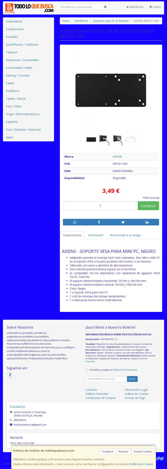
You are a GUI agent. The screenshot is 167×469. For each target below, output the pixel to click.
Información (95, 235)
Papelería (12, 122)
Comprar (148, 205)
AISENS (117, 156)
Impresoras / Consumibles (22, 60)
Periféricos (12, 91)
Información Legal (136, 390)
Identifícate (134, 7)
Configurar (108, 451)
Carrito (155, 7)
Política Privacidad (97, 394)
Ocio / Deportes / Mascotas (23, 129)
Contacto (91, 390)
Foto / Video (13, 106)
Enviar (132, 379)
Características (72, 235)
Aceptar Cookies (143, 451)
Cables (10, 83)
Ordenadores (14, 21)
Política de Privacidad (125, 369)
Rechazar (124, 451)
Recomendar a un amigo (125, 235)
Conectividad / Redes (19, 68)
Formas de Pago (135, 398)
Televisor (11, 52)
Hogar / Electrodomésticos (23, 114)
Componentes (15, 29)
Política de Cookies (141, 464)
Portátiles (12, 37)
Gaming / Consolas (18, 75)
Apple (9, 137)
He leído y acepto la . (113, 369)
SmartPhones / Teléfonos (22, 44)
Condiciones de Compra (100, 398)
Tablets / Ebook (16, 98)
